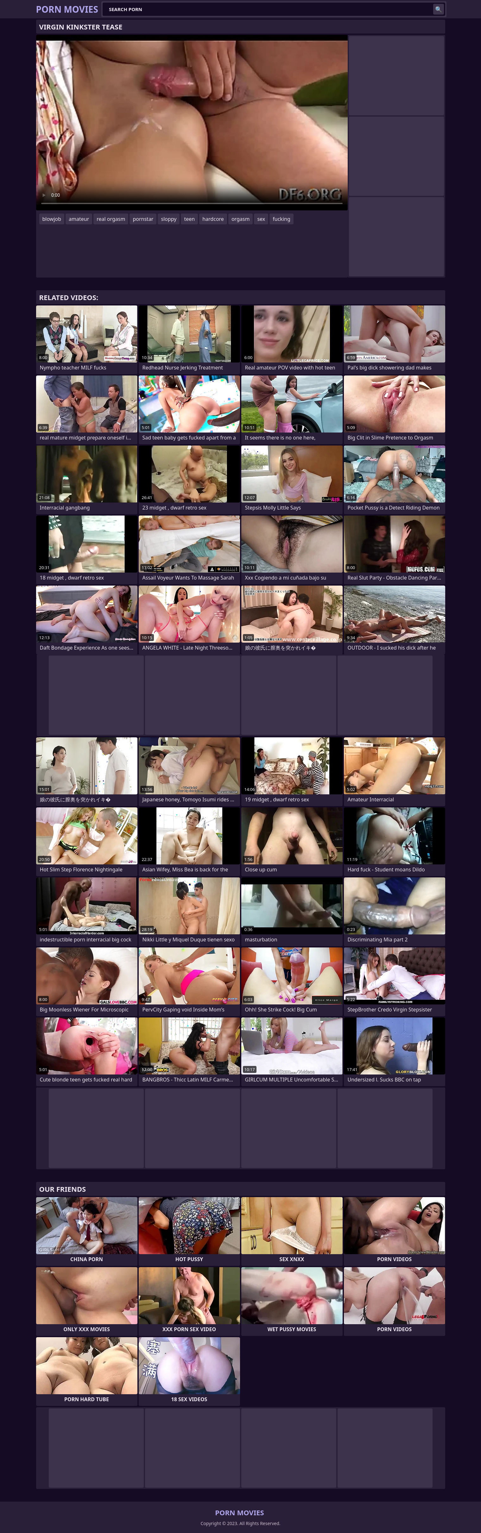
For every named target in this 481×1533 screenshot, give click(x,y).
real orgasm (111, 218)
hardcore (213, 218)
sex (261, 218)
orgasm (240, 218)
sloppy (168, 218)
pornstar (143, 218)
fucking (281, 218)
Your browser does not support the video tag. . (192, 122)
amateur (79, 218)
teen (189, 218)
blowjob (51, 218)
